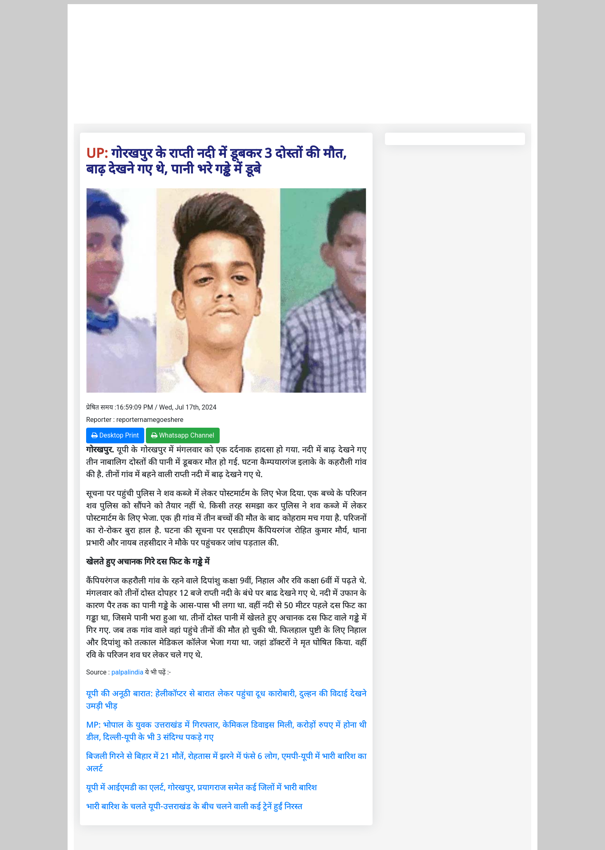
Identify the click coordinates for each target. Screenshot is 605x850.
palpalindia (127, 672)
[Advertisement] (302, 61)
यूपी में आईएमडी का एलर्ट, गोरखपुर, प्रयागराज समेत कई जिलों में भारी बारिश (201, 787)
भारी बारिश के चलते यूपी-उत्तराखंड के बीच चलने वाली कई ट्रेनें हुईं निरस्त (194, 806)
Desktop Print (115, 435)
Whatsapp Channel (182, 435)
